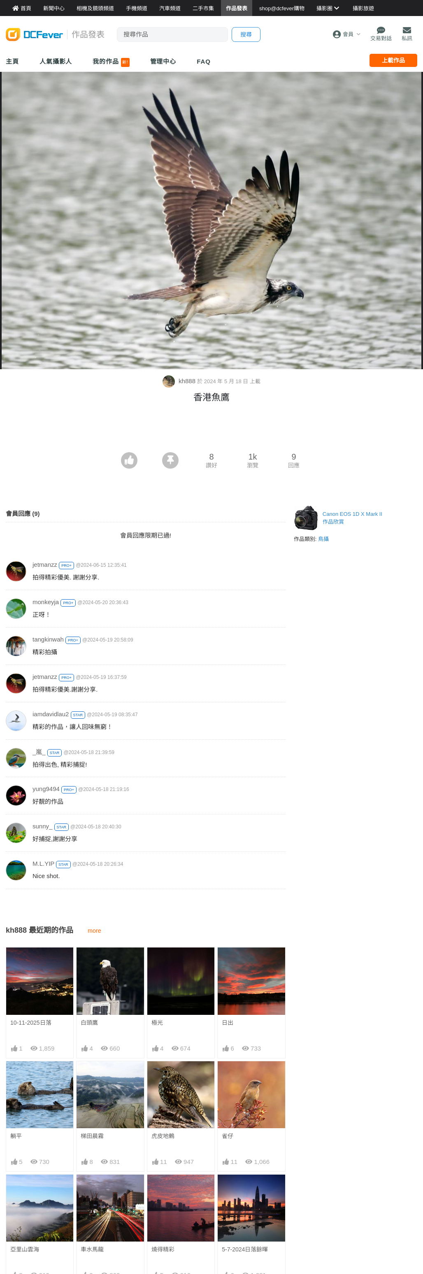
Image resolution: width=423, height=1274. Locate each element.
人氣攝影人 (56, 61)
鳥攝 (323, 539)
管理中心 (163, 61)
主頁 (12, 61)
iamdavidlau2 (51, 714)
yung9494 (46, 788)
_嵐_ (39, 751)
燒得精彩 (162, 1249)
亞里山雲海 (24, 1249)
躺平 (16, 1136)
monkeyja (46, 601)
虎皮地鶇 (162, 1136)
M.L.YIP (43, 863)
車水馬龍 (92, 1249)
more (94, 930)
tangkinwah (48, 639)
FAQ (204, 61)
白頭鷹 (89, 1022)
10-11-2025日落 (30, 1022)
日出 (227, 1022)
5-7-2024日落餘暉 (245, 1249)
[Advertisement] (211, 429)
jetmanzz (45, 564)
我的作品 (111, 62)
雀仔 (227, 1136)
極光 (157, 1022)
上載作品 (393, 60)
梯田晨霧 (92, 1136)
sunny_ (42, 826)
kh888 (180, 380)
